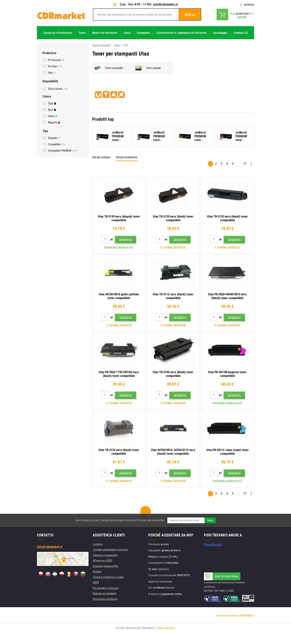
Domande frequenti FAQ (105, 566)
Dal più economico (126, 157)
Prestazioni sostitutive (105, 599)
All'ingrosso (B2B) (102, 560)
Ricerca (190, 15)
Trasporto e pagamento (105, 555)
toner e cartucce (166, 628)
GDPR (96, 582)
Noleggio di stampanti (104, 593)
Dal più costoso (101, 157)
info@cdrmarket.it (165, 4)
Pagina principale (101, 45)
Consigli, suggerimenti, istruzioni (110, 549)
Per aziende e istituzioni (105, 588)
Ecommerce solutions (227, 615)
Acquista (125, 240)
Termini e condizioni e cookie (108, 577)
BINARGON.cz (247, 615)
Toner (117, 45)
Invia (210, 520)
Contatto (98, 544)
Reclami (97, 571)
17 (244, 163)
